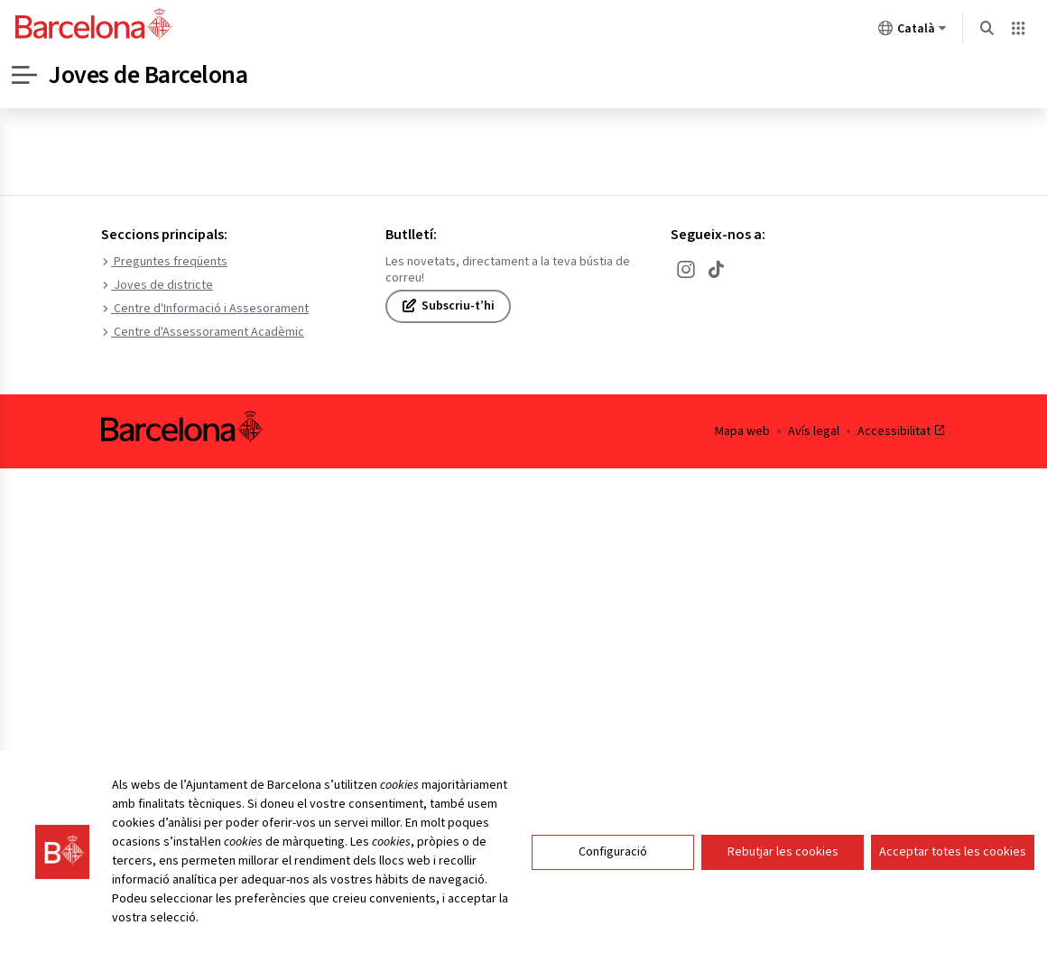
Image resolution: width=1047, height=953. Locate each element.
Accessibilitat (901, 431)
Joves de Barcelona (148, 75)
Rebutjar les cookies (783, 883)
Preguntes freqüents (164, 262)
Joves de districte (157, 285)
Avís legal (813, 431)
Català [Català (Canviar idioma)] (912, 31)
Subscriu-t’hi (448, 306)
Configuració (613, 883)
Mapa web (742, 431)
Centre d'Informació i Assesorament (205, 309)
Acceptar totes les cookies (952, 883)
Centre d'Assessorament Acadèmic (202, 332)
